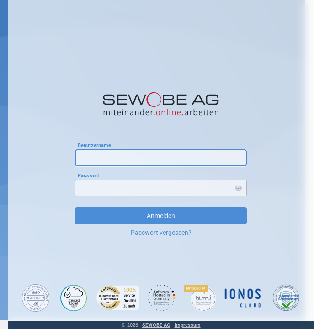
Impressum (188, 325)
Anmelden (161, 215)
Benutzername (94, 145)
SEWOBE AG (156, 325)
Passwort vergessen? (161, 232)
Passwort (88, 175)
